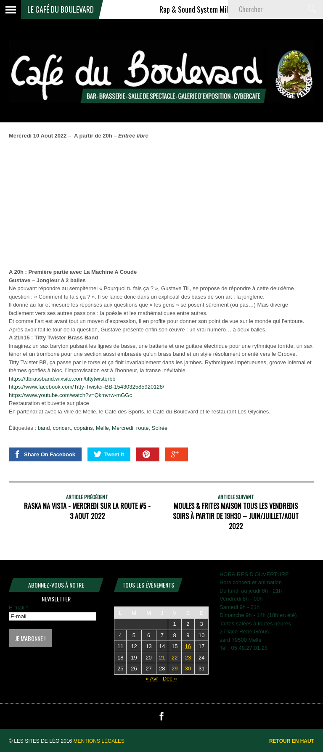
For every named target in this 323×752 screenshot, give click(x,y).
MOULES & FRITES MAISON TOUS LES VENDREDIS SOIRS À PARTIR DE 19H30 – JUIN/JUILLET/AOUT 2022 (236, 516)
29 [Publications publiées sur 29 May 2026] (174, 668)
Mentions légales (99, 741)
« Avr (152, 678)
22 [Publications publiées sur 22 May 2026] (174, 657)
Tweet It (109, 454)
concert (62, 428)
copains (83, 428)
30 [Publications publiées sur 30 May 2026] (188, 668)
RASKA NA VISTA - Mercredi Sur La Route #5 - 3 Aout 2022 (87, 511)
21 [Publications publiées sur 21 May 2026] (162, 657)
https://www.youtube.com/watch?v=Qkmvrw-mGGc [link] (70, 395)
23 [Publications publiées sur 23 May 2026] (188, 657)
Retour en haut (291, 741)
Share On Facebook (44, 454)
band (44, 428)
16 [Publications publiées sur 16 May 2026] (188, 646)
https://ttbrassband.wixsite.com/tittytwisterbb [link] (62, 379)
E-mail (18, 607)
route (142, 428)
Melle (102, 428)
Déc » (170, 678)
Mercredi (122, 428)
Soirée (160, 428)
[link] (86, 387)
